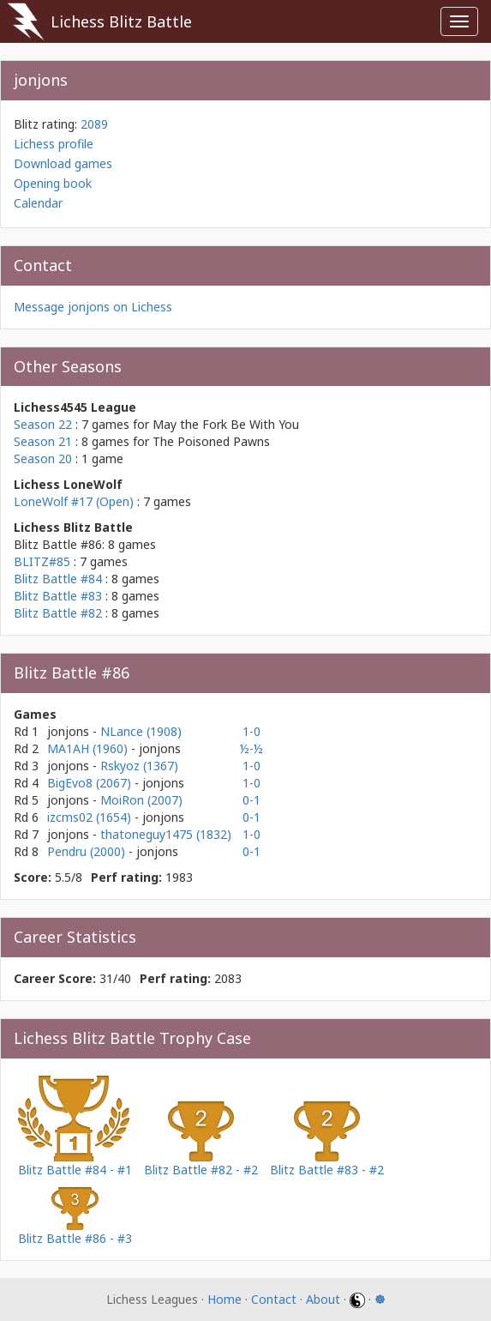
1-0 (251, 731)
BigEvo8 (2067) (91, 783)
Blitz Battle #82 (58, 613)
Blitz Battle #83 (58, 596)
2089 (94, 124)
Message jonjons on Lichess (93, 307)
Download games (63, 163)
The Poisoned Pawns (211, 441)
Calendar (38, 203)
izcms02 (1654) (91, 817)
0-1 (251, 800)
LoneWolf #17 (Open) (74, 501)
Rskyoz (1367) (139, 765)
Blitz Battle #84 (58, 578)
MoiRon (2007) (141, 800)
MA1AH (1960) (89, 748)
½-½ (251, 748)
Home (224, 1299)
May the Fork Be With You (226, 424)
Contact (273, 1299)
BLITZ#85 (42, 561)
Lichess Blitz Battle (121, 21)
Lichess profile (53, 144)
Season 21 (43, 441)
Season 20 (43, 458)
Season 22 (43, 424)
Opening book (53, 183)
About (323, 1299)
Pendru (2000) (88, 851)
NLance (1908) (141, 731)
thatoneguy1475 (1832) (165, 834)
